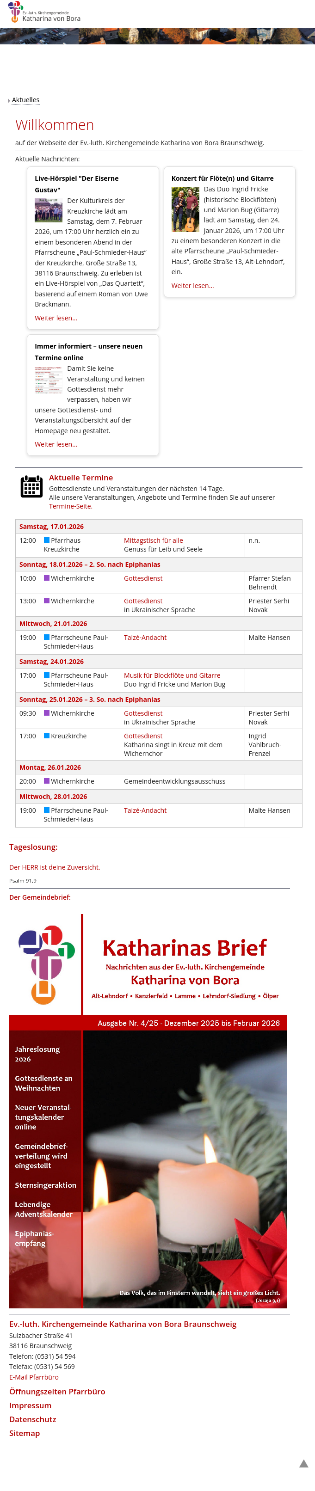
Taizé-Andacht (145, 637)
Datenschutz (32, 1419)
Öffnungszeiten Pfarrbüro (57, 1391)
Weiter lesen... (56, 317)
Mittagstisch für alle (153, 540)
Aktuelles (25, 99)
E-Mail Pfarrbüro (34, 1377)
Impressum (30, 1405)
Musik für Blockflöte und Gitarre (172, 675)
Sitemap (24, 1433)
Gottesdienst (143, 578)
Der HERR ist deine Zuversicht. (54, 867)
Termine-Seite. (71, 506)
